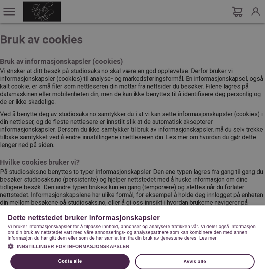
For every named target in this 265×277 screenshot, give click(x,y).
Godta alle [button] (70, 261)
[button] (132, 245)
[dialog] (132, 138)
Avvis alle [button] (194, 261)
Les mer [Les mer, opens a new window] (208, 238)
